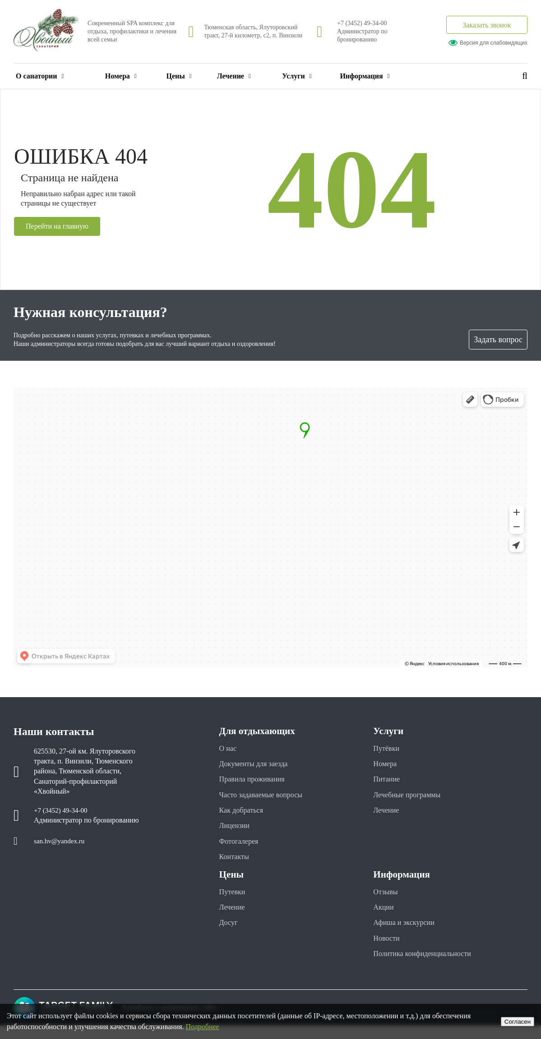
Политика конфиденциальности (428, 966)
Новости (387, 949)
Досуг (229, 933)
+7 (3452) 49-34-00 (362, 23)
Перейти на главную (61, 226)
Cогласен (517, 1021)
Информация (364, 76)
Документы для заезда (257, 764)
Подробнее (202, 1026)
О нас (229, 748)
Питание (388, 781)
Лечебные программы (411, 798)
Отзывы (387, 900)
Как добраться (243, 814)
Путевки (234, 900)
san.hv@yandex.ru (61, 842)
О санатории (40, 76)
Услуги (296, 76)
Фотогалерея (241, 847)
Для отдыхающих (262, 730)
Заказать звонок (486, 25)
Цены (179, 76)
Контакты (236, 864)
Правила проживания (256, 781)
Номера (121, 76)
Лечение (234, 76)
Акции (384, 916)
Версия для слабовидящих (488, 42)
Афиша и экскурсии (407, 933)
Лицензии (236, 831)
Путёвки (387, 748)
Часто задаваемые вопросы (266, 798)
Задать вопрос (498, 339)
